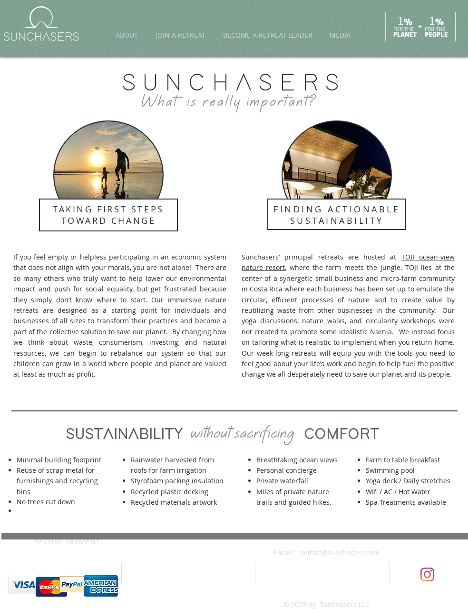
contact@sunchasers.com (339, 552)
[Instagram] (427, 574)
